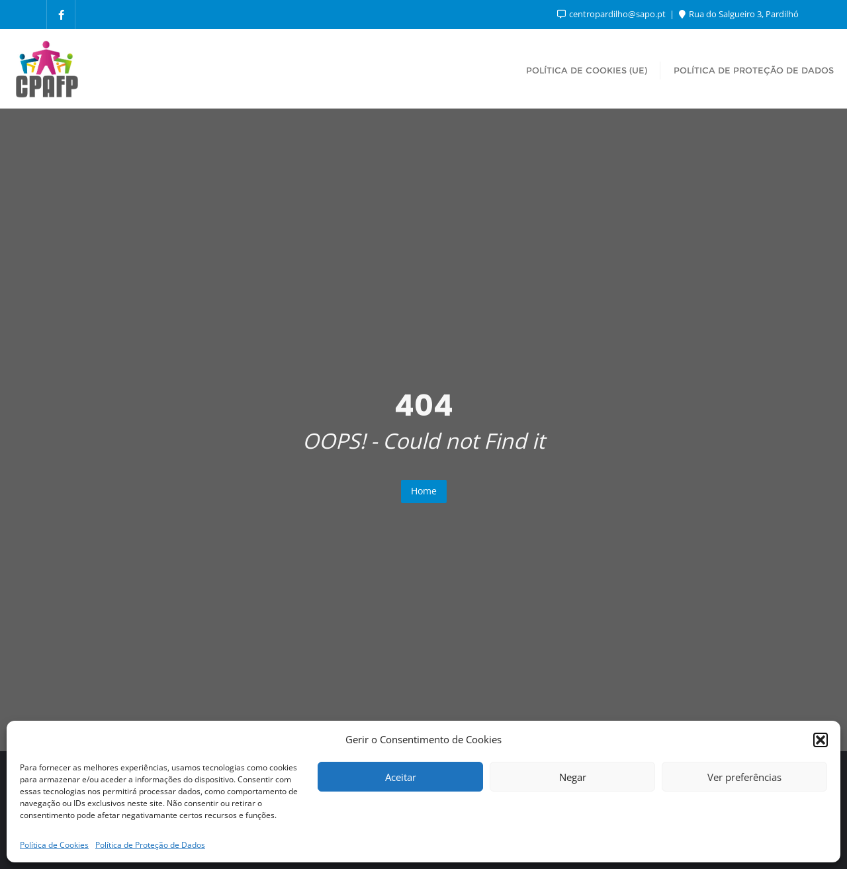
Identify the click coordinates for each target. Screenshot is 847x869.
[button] (820, 740)
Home (424, 490)
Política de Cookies (54, 844)
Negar (572, 777)
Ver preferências (744, 777)
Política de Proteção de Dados (150, 844)
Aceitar (400, 777)
